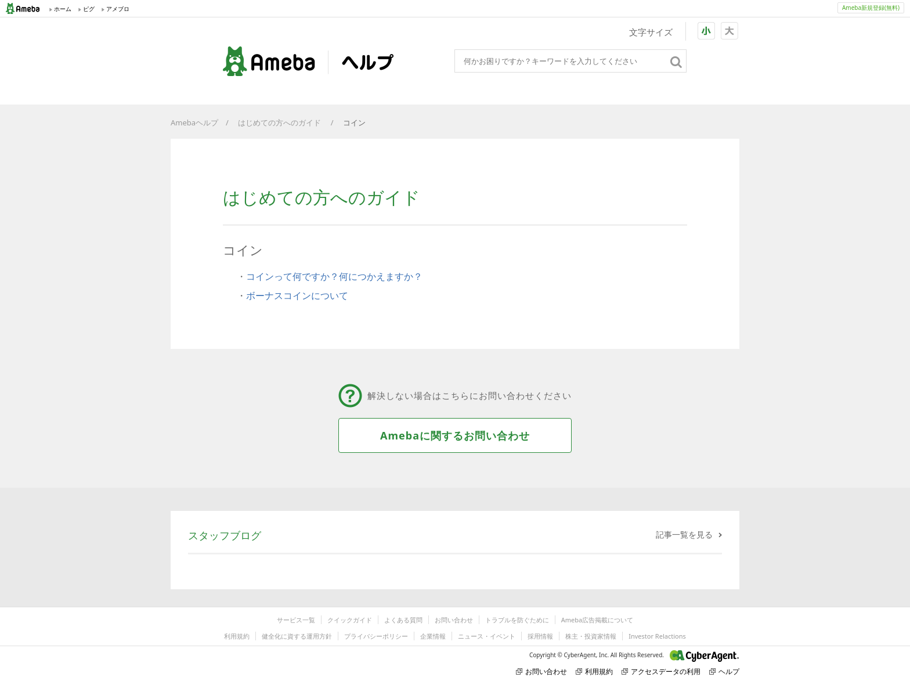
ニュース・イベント (486, 636)
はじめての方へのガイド (280, 122)
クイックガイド (349, 619)
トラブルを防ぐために (517, 619)
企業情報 (433, 636)
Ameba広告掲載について (597, 619)
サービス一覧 (296, 619)
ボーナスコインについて (297, 295)
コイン (355, 122)
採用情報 (540, 636)
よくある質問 (403, 619)
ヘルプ (724, 671)
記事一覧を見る (684, 534)
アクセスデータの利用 (661, 671)
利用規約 (237, 636)
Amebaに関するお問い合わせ (455, 435)
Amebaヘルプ (194, 122)
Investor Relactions (657, 636)
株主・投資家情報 (590, 636)
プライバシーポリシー (376, 636)
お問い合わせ (454, 619)
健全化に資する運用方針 (297, 636)
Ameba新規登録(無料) (871, 7)
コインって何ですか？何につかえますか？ (334, 276)
